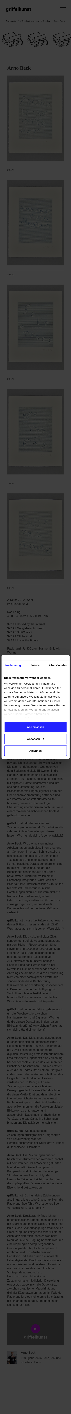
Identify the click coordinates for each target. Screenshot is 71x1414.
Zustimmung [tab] (12, 665)
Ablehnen (35, 750)
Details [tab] (35, 665)
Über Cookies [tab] (58, 665)
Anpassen (35, 738)
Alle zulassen (35, 727)
